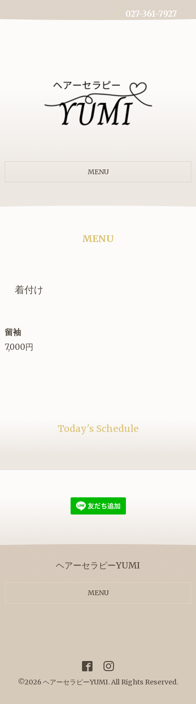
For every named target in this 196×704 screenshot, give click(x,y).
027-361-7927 (151, 14)
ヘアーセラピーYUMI (75, 682)
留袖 (17, 332)
